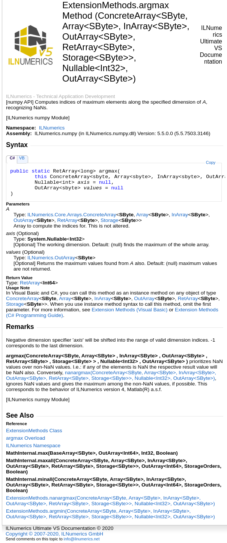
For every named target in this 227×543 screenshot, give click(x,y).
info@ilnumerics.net (82, 539)
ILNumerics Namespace (33, 445)
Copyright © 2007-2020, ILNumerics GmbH (54, 534)
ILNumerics (52, 128)
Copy (210, 162)
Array (142, 214)
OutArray (24, 220)
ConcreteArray (22, 298)
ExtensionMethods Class (34, 430)
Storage (110, 220)
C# (12, 158)
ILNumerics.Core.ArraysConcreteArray (71, 214)
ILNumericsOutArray (51, 257)
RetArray (67, 220)
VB (22, 158)
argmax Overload (25, 438)
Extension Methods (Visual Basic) (129, 309)
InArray (179, 214)
